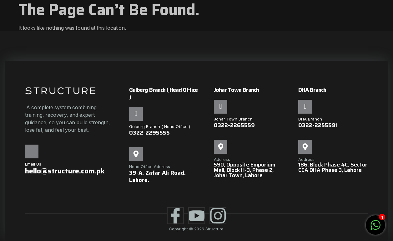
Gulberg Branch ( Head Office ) (159, 126)
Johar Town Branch (233, 119)
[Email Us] (32, 151)
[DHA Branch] (305, 107)
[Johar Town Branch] (221, 107)
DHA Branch (310, 119)
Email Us (33, 164)
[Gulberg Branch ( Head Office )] (136, 114)
